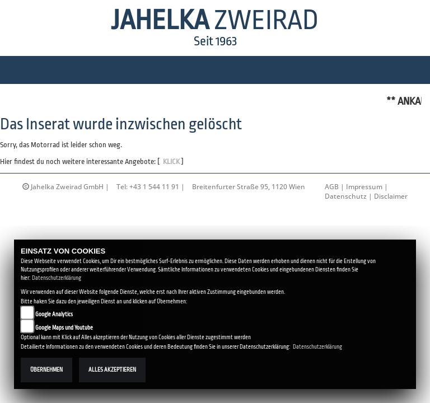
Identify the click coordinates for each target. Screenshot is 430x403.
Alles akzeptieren (112, 370)
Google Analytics (54, 314)
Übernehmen (46, 370)
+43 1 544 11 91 (154, 186)
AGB (332, 186)
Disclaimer (391, 196)
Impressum (364, 186)
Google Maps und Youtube (64, 328)
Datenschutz (346, 196)
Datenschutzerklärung (56, 278)
